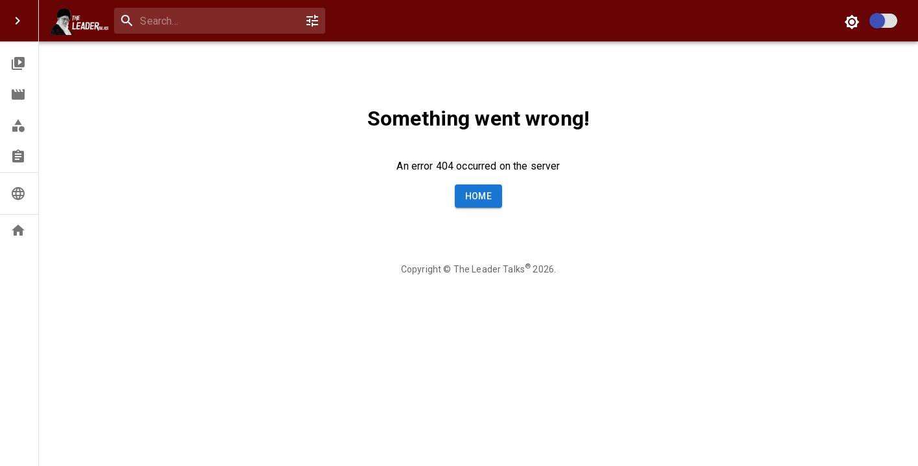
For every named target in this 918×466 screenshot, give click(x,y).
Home (479, 196)
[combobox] (216, 21)
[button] (19, 63)
